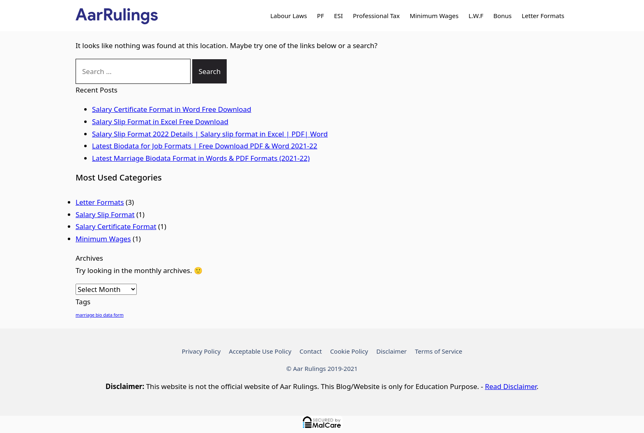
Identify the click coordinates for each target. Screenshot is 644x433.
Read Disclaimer (511, 386)
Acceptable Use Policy (260, 351)
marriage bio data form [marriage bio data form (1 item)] (100, 315)
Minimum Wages (434, 16)
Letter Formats (543, 16)
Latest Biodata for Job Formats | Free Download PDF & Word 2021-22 (204, 146)
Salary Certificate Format (116, 226)
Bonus (502, 16)
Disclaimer (391, 351)
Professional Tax (376, 16)
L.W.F (476, 16)
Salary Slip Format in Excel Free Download (160, 121)
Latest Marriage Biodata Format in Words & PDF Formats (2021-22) (201, 158)
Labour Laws (288, 16)
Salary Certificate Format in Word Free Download (171, 109)
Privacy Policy (201, 351)
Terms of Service (438, 351)
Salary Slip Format (105, 214)
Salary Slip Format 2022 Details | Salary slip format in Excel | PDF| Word (210, 134)
